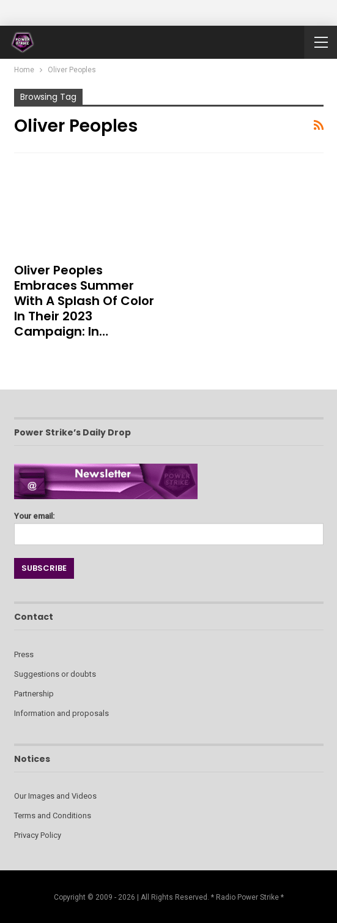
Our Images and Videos (55, 796)
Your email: (169, 525)
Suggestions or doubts (55, 674)
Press (24, 654)
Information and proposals (61, 713)
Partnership (34, 693)
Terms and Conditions (52, 815)
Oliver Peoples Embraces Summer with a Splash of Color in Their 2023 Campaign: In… (84, 301)
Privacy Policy (37, 835)
